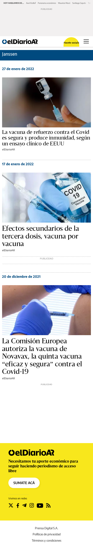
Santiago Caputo (79, 3)
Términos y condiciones (46, 540)
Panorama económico (47, 3)
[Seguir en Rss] (48, 505)
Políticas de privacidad (47, 534)
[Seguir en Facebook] (17, 505)
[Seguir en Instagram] (31, 505)
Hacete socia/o (71, 42)
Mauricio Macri (64, 3)
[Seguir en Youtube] (40, 505)
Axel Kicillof (31, 3)
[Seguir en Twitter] (10, 505)
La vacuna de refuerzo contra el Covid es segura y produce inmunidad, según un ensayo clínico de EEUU (46, 137)
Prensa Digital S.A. (46, 528)
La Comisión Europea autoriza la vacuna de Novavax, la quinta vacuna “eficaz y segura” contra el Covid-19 (42, 356)
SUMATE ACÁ (24, 483)
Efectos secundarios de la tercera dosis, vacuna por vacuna (40, 236)
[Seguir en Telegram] (24, 505)
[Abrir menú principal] (86, 41)
